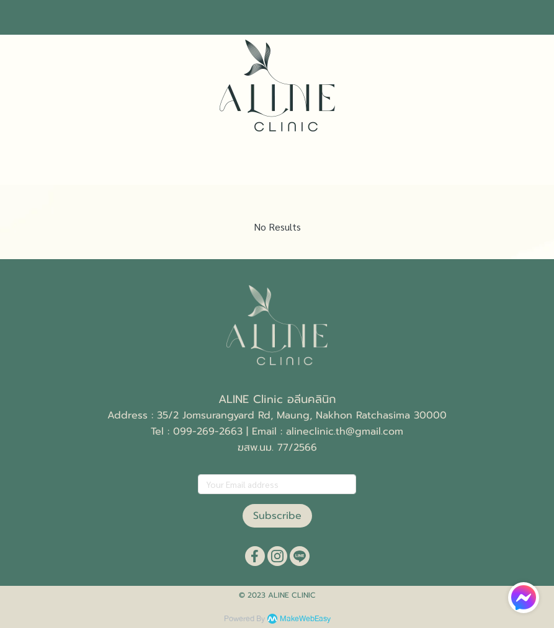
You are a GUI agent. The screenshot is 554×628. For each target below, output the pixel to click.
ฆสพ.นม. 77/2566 (277, 447)
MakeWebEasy (305, 619)
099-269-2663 (208, 431)
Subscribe (277, 515)
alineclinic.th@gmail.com (344, 431)
